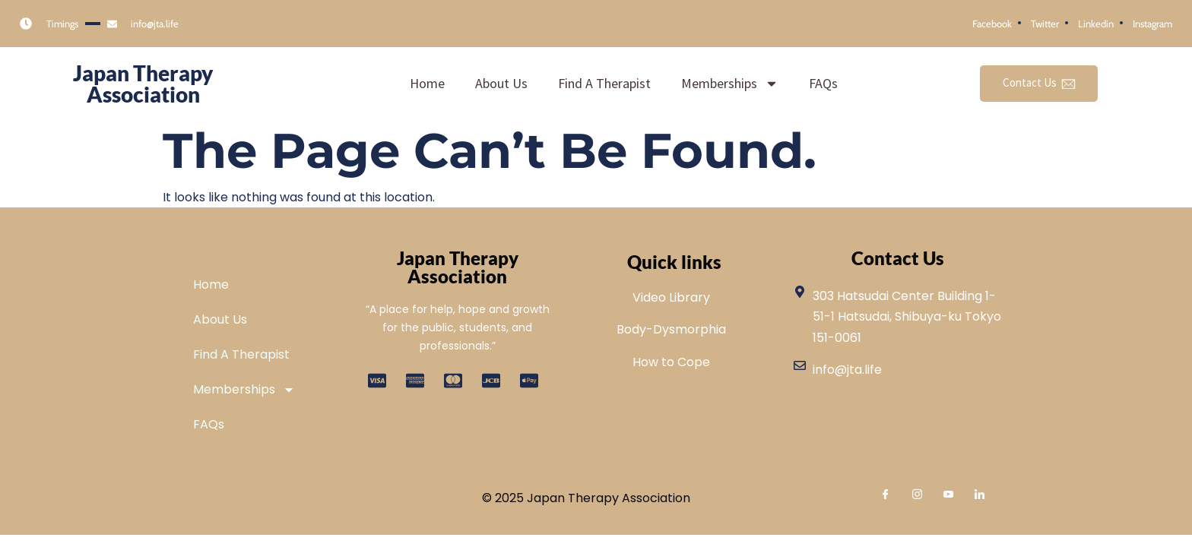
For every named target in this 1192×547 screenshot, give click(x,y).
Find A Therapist (604, 83)
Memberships (729, 83)
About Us (501, 83)
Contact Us (1039, 82)
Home (427, 83)
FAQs (823, 83)
